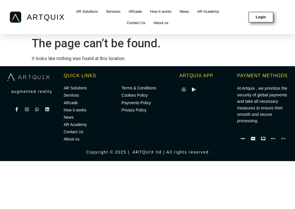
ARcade (135, 11)
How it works (160, 11)
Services (113, 11)
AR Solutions (87, 11)
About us (160, 23)
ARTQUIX (46, 17)
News (184, 11)
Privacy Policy (134, 110)
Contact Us (136, 23)
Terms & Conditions (139, 88)
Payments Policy (136, 103)
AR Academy (208, 11)
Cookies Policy (135, 95)
